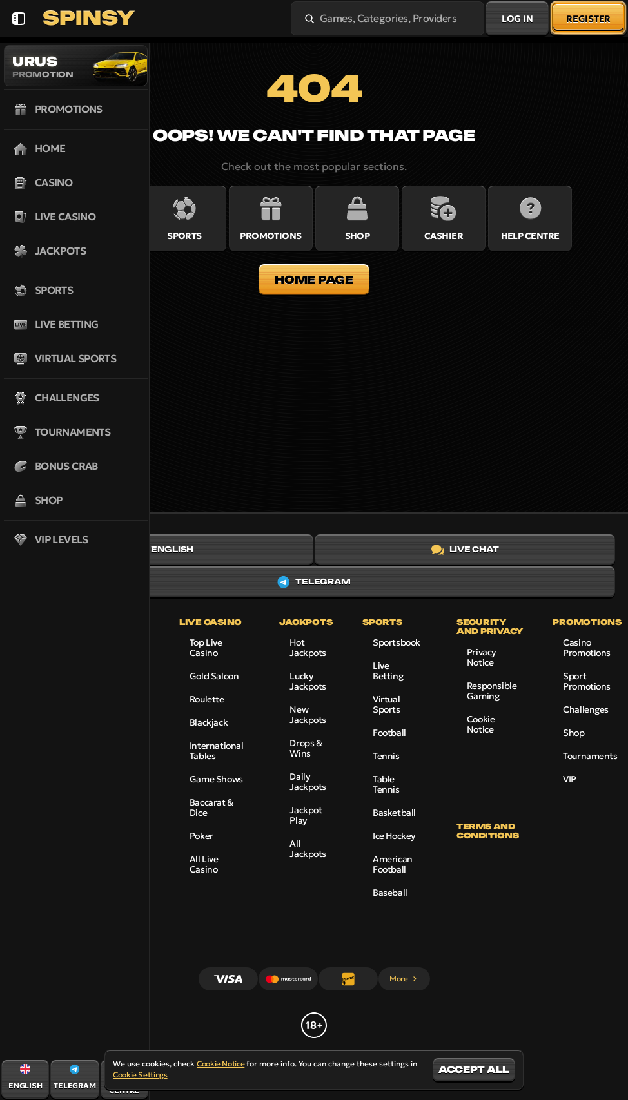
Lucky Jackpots (307, 681)
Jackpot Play (305, 815)
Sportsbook (396, 642)
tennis (386, 756)
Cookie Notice (481, 724)
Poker (201, 836)
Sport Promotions (587, 681)
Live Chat (465, 549)
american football (393, 864)
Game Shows (216, 779)
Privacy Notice (481, 657)
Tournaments (590, 756)
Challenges (586, 709)
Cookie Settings (140, 1074)
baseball (390, 892)
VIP (569, 779)
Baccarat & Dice (211, 807)
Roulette (207, 699)
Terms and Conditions (487, 831)
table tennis (386, 784)
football (389, 732)
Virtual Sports (386, 704)
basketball (394, 812)
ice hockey (394, 836)
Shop (573, 732)
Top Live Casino (206, 648)
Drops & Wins (305, 748)
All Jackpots (307, 849)
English (162, 549)
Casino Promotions (587, 648)
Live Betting (388, 671)
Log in (517, 18)
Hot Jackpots (307, 648)
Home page (314, 279)
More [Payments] (403, 978)
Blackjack (209, 722)
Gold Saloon (214, 676)
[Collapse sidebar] (18, 18)
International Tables (217, 751)
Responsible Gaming (491, 691)
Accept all (473, 1069)
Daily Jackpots (307, 782)
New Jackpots (307, 715)
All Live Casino (204, 864)
